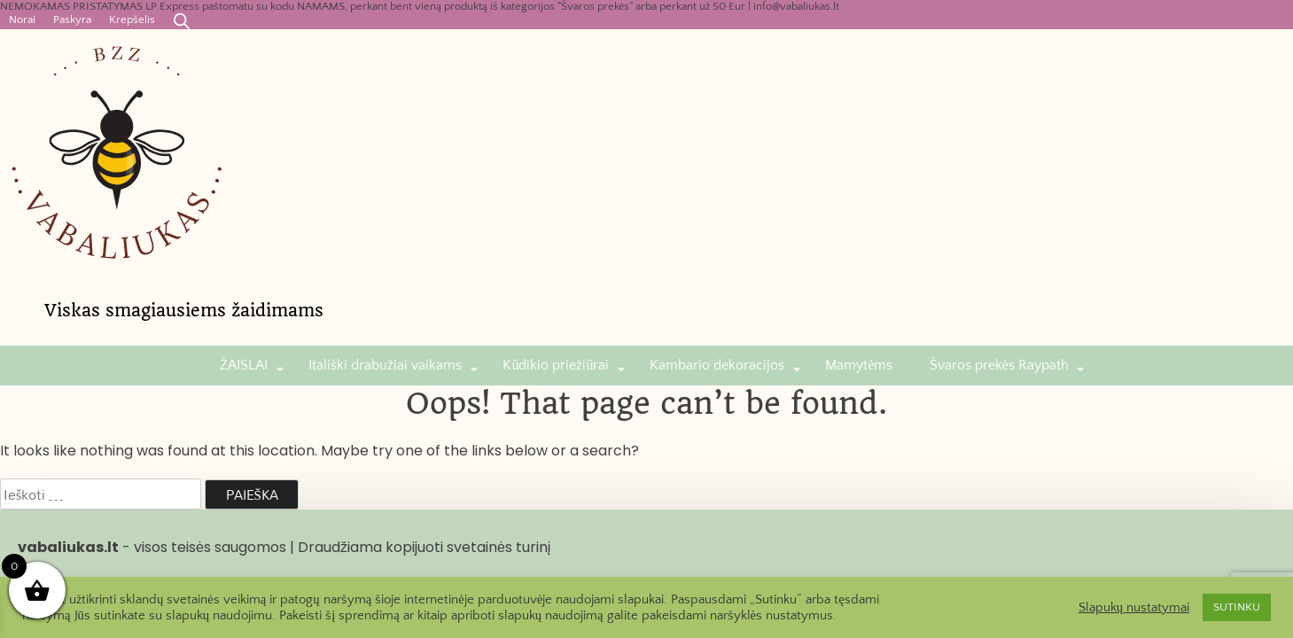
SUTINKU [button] (1236, 607)
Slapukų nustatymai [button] (1134, 608)
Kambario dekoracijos (717, 365)
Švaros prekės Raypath (999, 365)
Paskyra (72, 19)
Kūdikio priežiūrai (555, 365)
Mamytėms (858, 365)
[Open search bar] (182, 21)
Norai (22, 19)
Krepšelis (132, 19)
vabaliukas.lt (68, 547)
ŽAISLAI (244, 365)
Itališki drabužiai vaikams (385, 365)
